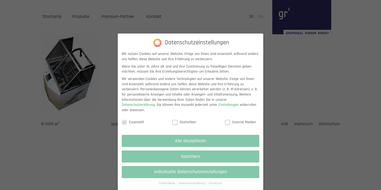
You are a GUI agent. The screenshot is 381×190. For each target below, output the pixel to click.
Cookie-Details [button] (167, 188)
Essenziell (133, 126)
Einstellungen (229, 109)
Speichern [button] (190, 161)
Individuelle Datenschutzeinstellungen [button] (190, 176)
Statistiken (184, 126)
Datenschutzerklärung (138, 109)
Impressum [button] (215, 188)
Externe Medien (240, 126)
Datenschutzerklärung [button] (192, 188)
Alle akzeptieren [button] (190, 145)
